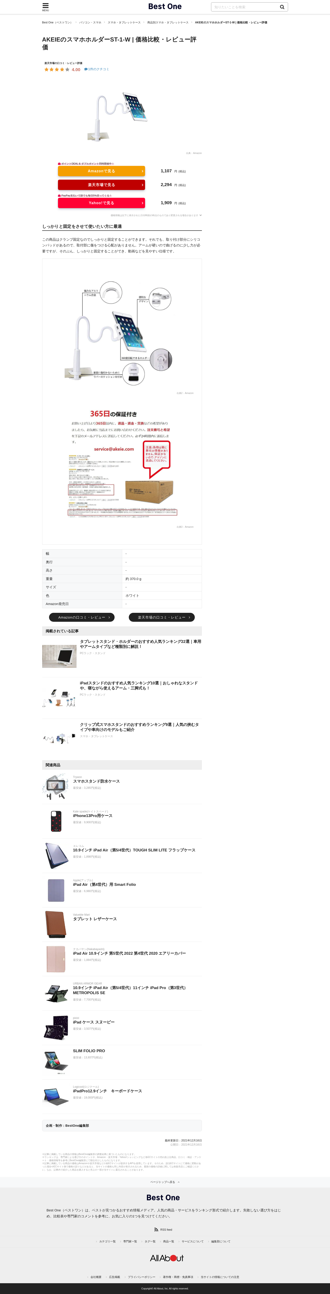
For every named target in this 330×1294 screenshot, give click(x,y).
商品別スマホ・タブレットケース (168, 22)
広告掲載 (114, 1277)
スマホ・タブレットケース (124, 22)
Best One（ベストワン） (57, 22)
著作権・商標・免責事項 (178, 1277)
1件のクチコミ (96, 69)
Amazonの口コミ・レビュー (81, 617)
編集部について (221, 1241)
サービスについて (193, 1241)
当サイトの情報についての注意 (220, 1277)
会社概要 (96, 1277)
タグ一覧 (150, 1241)
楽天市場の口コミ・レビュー (162, 617)
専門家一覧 (130, 1241)
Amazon (197, 153)
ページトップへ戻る (162, 1182)
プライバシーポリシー (141, 1277)
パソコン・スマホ (90, 22)
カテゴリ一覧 (107, 1241)
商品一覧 (168, 1241)
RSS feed (166, 1229)
